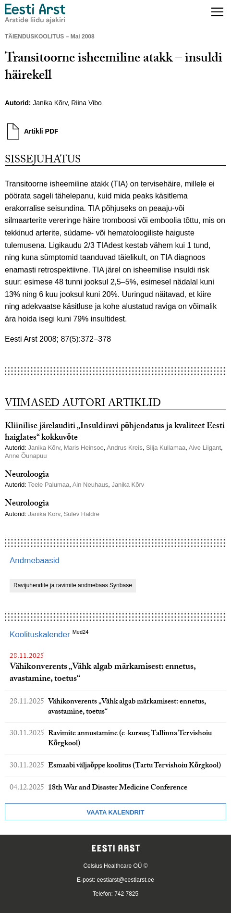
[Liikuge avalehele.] (35, 13)
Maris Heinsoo (84, 447)
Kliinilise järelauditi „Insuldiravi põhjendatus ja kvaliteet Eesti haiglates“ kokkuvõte (115, 432)
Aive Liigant (205, 447)
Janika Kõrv (50, 103)
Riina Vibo (86, 103)
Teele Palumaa (48, 484)
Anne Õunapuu (26, 455)
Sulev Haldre (81, 514)
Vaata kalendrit (115, 812)
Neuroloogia (27, 475)
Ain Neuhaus (90, 484)
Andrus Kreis (124, 447)
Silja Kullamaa (165, 447)
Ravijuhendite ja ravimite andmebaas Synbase (72, 585)
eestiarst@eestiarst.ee (125, 879)
